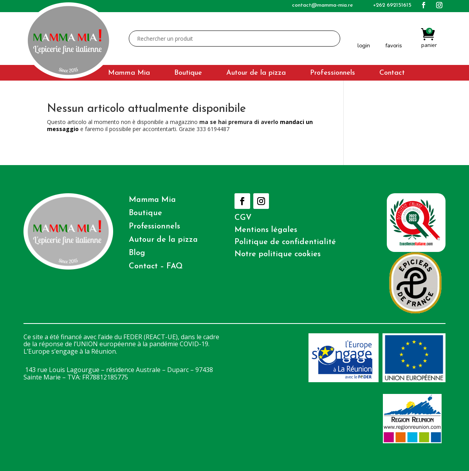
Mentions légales (265, 230)
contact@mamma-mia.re (322, 5)
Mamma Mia (129, 73)
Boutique (188, 73)
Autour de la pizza (256, 73)
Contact (392, 73)
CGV (243, 218)
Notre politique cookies (277, 254)
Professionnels (332, 73)
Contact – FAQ (156, 266)
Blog (137, 253)
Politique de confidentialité (285, 242)
